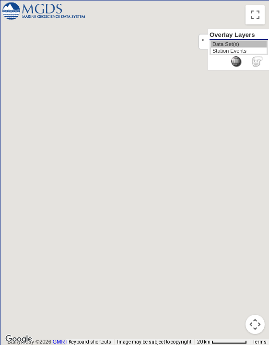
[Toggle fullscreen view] (255, 14)
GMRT (60, 342)
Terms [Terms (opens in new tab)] (260, 342)
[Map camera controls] (255, 324)
